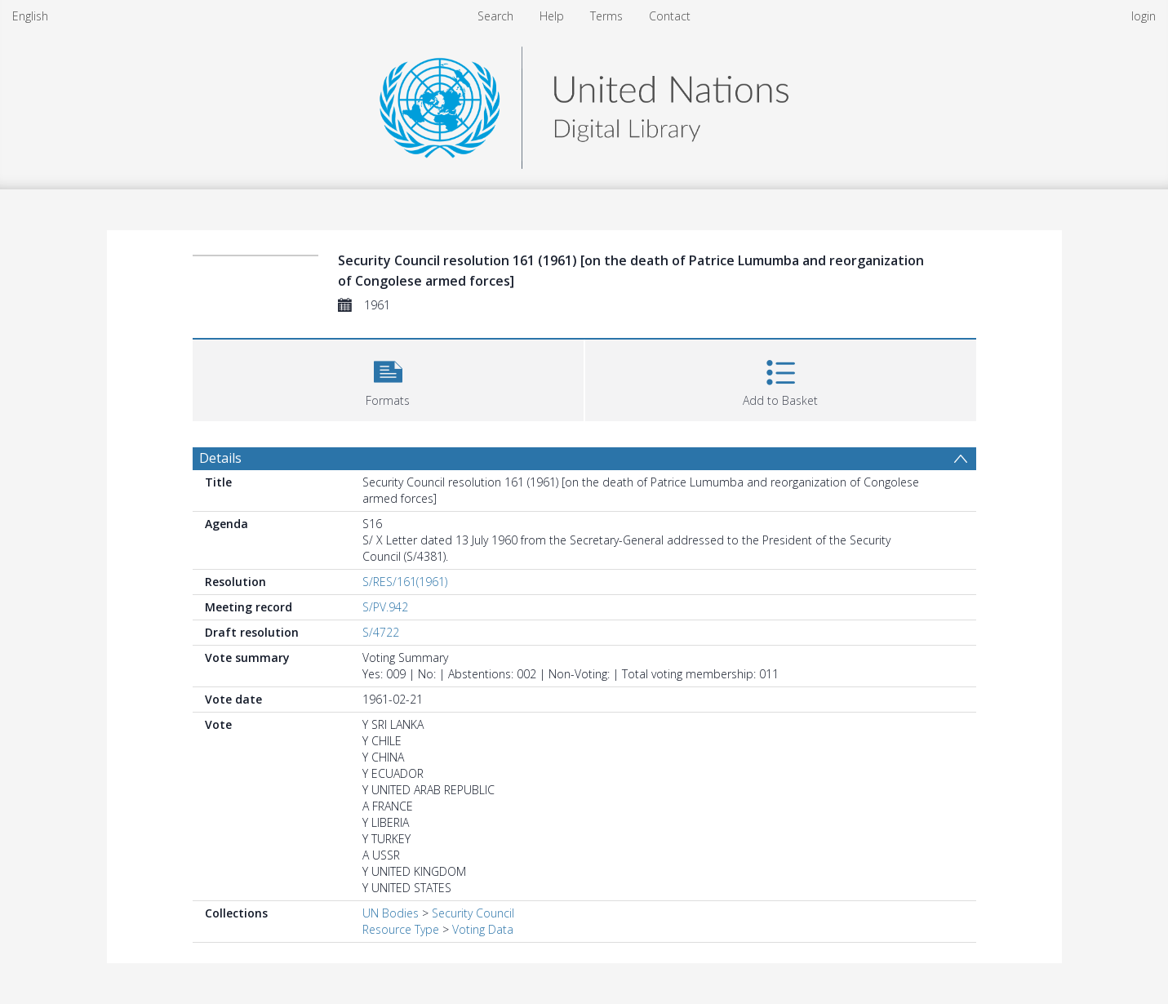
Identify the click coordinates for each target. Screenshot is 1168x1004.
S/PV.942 (385, 607)
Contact (670, 16)
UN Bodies (390, 913)
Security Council (473, 913)
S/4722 (380, 632)
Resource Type (400, 929)
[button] (388, 378)
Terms (606, 16)
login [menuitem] (1143, 16)
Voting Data (482, 929)
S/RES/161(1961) (404, 581)
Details (220, 458)
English (30, 16)
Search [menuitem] (495, 16)
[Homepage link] (583, 103)
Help (552, 16)
